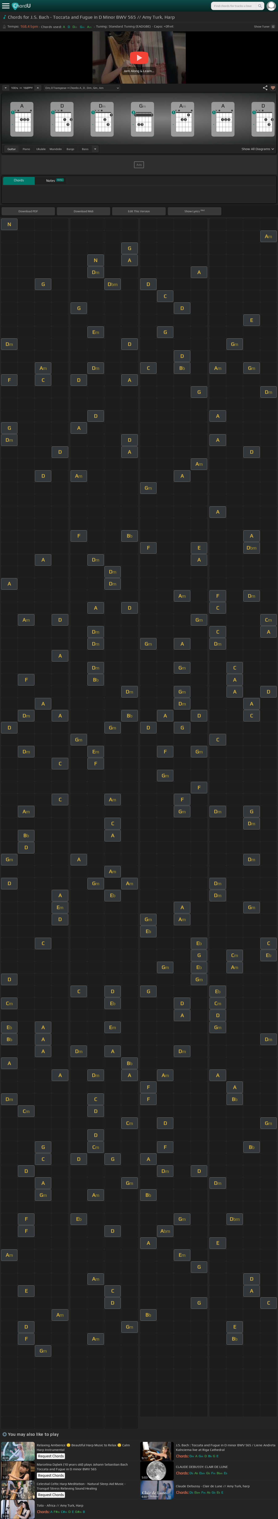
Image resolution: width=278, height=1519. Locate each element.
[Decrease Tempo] (5, 88)
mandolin (56, 149)
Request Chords (51, 1456)
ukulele (41, 149)
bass (85, 149)
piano (26, 149)
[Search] (260, 6)
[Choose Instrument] (95, 149)
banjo (70, 149)
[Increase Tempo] (37, 88)
